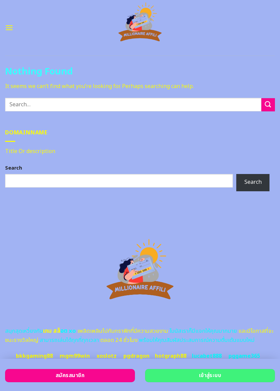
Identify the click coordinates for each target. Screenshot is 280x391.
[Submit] (268, 104)
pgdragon (136, 356)
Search (13, 168)
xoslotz (107, 356)
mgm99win (75, 356)
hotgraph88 (170, 356)
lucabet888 (207, 356)
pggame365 (244, 356)
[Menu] (9, 27)
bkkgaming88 (34, 356)
